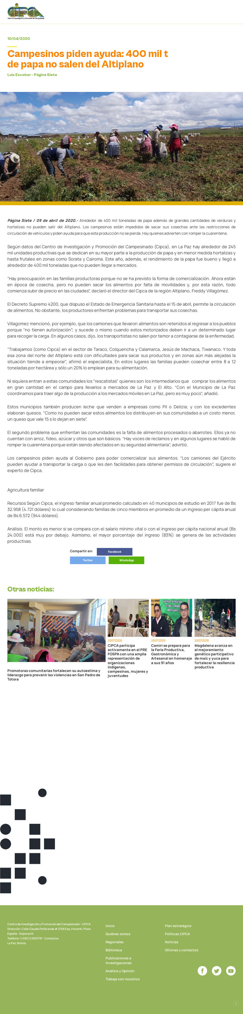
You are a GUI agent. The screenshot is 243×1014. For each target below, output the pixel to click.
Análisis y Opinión (120, 971)
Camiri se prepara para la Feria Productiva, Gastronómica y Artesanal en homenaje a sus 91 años (171, 654)
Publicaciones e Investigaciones (119, 960)
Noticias (171, 942)
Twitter (88, 560)
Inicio (110, 926)
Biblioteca (114, 950)
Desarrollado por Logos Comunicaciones (236, 1003)
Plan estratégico (178, 926)
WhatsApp (126, 560)
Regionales (115, 942)
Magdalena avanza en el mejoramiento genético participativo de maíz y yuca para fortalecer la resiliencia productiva (215, 656)
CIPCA (26, 12)
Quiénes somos (118, 934)
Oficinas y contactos (181, 950)
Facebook (115, 552)
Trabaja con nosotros (123, 979)
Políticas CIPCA (177, 934)
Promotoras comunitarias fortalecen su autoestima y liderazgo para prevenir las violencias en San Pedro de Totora (53, 675)
